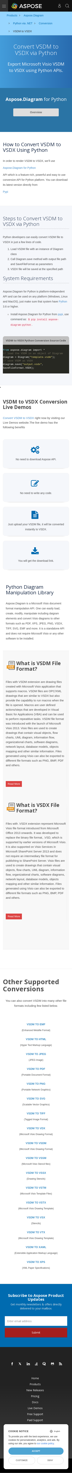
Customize (22, 1460)
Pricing (35, 1396)
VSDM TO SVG (36, 1098)
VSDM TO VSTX (36, 1202)
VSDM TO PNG (36, 1083)
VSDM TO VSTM (36, 1187)
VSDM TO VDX (36, 1128)
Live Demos (35, 1408)
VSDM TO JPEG (36, 1054)
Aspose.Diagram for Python (19, 167)
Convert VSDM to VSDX (18, 418)
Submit (36, 1332)
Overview (36, 112)
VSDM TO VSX (36, 1217)
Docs (35, 1402)
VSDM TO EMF (36, 1024)
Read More (14, 783)
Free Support (35, 1414)
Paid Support (35, 1420)
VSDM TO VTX (36, 1232)
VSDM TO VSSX (36, 1172)
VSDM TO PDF (36, 1068)
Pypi (5, 191)
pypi (60, 314)
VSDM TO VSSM (36, 1158)
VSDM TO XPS (36, 1262)
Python (63, 301)
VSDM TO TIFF (36, 1113)
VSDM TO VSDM (36, 1143)
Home (35, 1378)
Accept (36, 1451)
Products (35, 1384)
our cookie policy (45, 1443)
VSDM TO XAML (36, 1247)
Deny (50, 1460)
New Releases (35, 1390)
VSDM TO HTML (36, 1039)
